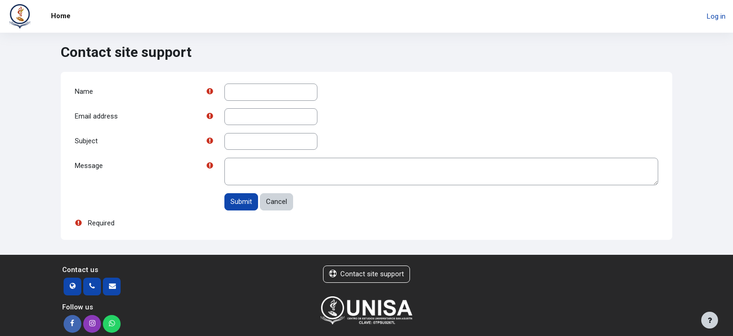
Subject (86, 142)
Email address (96, 117)
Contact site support (366, 275)
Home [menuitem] (61, 16)
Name (84, 92)
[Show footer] (709, 320)
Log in (716, 16)
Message (89, 167)
